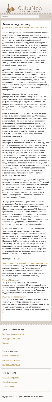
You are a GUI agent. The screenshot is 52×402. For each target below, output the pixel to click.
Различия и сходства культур (14, 297)
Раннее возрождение (10, 356)
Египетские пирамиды (10, 378)
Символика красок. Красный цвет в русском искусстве (25, 263)
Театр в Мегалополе (10, 280)
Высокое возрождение (11, 360)
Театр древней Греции (11, 339)
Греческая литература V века (13, 334)
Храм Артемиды (8, 387)
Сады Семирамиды (10, 382)
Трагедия (6, 343)
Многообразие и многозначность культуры (33, 27)
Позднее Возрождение (11, 365)
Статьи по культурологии (10, 27)
